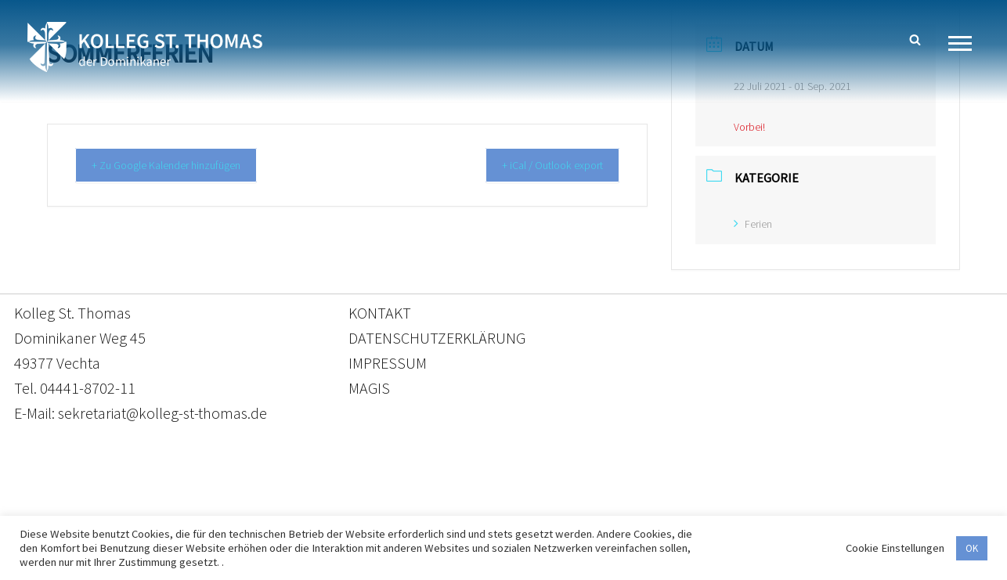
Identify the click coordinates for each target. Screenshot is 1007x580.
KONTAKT (379, 312)
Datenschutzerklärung (488, 506)
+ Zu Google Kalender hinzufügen (177, 165)
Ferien (753, 224)
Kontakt (355, 506)
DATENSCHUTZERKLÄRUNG (436, 338)
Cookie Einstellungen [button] (895, 548)
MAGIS (369, 388)
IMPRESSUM (387, 363)
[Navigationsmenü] (966, 43)
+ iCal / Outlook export (543, 165)
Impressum (631, 506)
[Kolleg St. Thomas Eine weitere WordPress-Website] (144, 47)
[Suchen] (915, 39)
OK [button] (971, 548)
